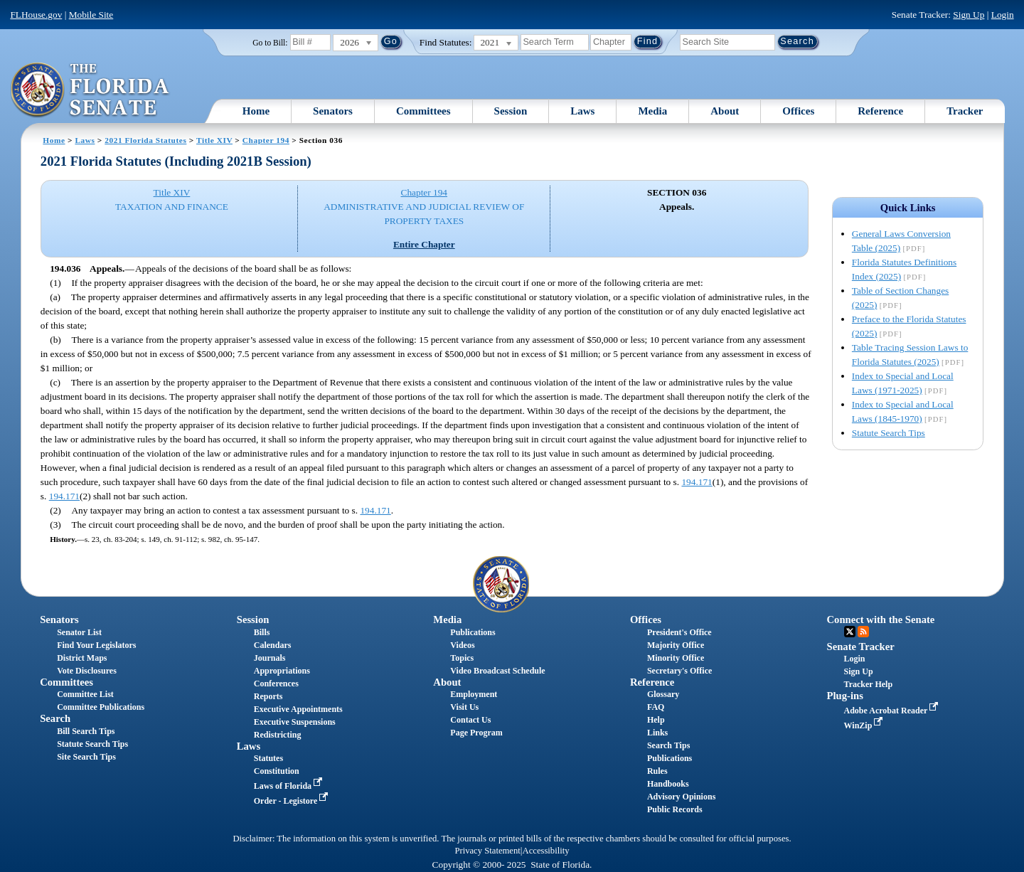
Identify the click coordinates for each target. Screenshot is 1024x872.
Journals (270, 658)
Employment (473, 694)
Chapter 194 (265, 140)
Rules (657, 771)
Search (55, 718)
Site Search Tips (86, 757)
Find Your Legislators (96, 645)
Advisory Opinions (681, 797)
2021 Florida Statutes (145, 140)
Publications (472, 632)
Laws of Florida (289, 786)
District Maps (82, 658)
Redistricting (278, 735)
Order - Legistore (292, 801)
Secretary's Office (679, 671)
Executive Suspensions (295, 722)
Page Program (476, 733)
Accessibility (546, 851)
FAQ (655, 707)
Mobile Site (91, 14)
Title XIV (214, 140)
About (724, 111)
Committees (423, 111)
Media (652, 111)
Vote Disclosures (87, 671)
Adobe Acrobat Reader (893, 711)
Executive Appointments (298, 709)
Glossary (663, 694)
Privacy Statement (487, 851)
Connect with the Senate (881, 619)
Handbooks (668, 784)
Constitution (276, 771)
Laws (582, 111)
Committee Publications (100, 707)
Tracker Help (868, 684)
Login (1002, 14)
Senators (333, 111)
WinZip (865, 725)
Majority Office (675, 645)
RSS (863, 631)
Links (657, 733)
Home (256, 111)
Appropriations (282, 671)
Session (511, 111)
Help (656, 720)
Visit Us (464, 707)
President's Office (679, 632)
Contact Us (470, 720)
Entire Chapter (424, 244)
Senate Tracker (861, 646)
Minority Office (675, 658)
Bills (262, 632)
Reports (268, 696)
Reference (880, 111)
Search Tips (668, 745)
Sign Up (968, 14)
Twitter (849, 631)
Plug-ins (845, 695)
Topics (462, 658)
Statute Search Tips (888, 432)
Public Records (675, 809)
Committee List (85, 694)
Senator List (79, 632)
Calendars (273, 645)
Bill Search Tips (85, 731)
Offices (798, 111)
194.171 (696, 482)
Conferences (276, 683)
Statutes (268, 758)
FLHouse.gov (36, 14)
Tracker (964, 111)
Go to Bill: (269, 42)
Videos (462, 645)
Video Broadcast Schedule (497, 671)
